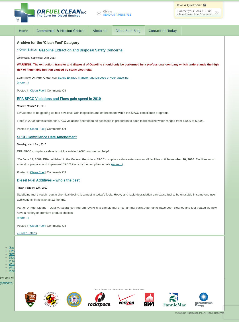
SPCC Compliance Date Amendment (47, 137)
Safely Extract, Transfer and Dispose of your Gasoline (93, 77)
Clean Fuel (37, 90)
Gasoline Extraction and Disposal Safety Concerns (81, 50)
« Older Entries (27, 49)
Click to (117, 13)
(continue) (6, 283)
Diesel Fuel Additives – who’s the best (48, 180)
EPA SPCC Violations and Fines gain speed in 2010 (59, 99)
